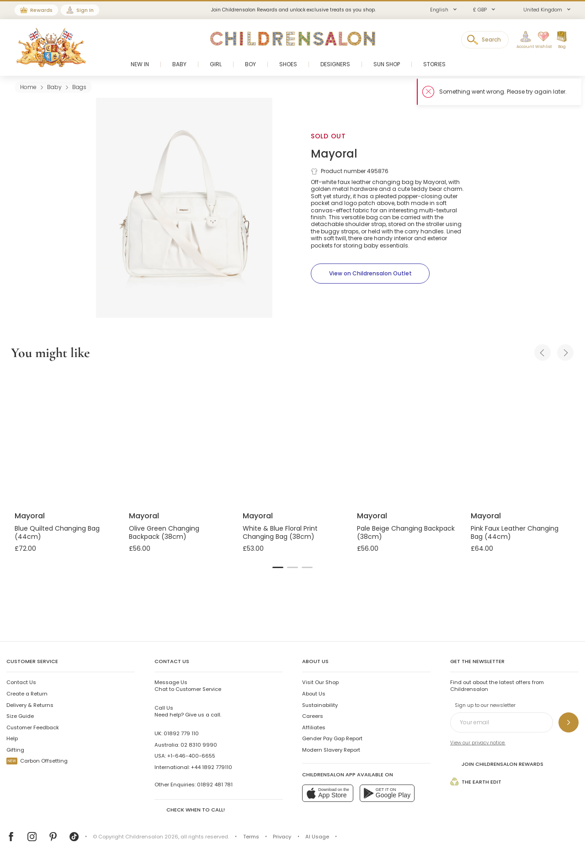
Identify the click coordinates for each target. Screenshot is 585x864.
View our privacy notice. (477, 742)
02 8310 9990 (199, 744)
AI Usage (317, 836)
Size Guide (20, 716)
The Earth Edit (475, 781)
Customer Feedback (32, 727)
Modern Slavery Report (331, 749)
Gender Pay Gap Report (332, 738)
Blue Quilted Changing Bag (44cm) (57, 532)
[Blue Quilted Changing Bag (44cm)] (64, 437)
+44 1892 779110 (211, 767)
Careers (312, 716)
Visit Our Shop (320, 682)
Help (12, 738)
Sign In (85, 10)
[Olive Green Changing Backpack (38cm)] (178, 437)
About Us (313, 693)
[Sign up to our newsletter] (568, 722)
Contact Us (21, 682)
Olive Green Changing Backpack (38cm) (164, 532)
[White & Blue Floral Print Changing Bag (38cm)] (292, 437)
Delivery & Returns (29, 705)
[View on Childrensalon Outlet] (370, 273)
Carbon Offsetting (37, 760)
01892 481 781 (215, 784)
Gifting (15, 749)
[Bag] (561, 40)
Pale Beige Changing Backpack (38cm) (406, 532)
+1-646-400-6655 (191, 755)
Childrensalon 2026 (151, 836)
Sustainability (320, 705)
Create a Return (27, 693)
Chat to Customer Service (187, 685)
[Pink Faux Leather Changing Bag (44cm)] (520, 437)
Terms (251, 836)
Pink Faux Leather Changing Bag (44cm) (514, 532)
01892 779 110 (181, 733)
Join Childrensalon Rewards (496, 763)
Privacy (282, 836)
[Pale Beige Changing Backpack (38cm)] (406, 437)
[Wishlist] (540, 40)
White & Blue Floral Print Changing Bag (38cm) (280, 532)
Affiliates (313, 727)
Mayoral (334, 153)
